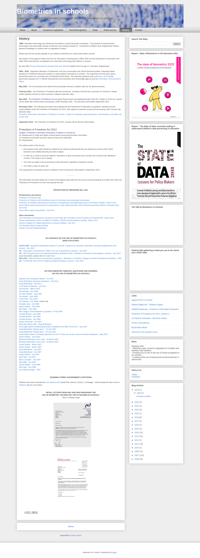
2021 (137, 406)
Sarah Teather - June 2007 (29, 337)
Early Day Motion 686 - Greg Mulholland (35, 324)
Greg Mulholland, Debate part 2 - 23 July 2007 (37, 332)
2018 (137, 417)
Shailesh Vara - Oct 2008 (29, 304)
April (139, 393)
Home (22, 30)
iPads (95, 30)
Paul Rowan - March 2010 (29, 289)
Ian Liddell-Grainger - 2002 (30, 370)
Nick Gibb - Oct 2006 (27, 362)
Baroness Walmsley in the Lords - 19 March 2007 (38, 342)
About (34, 30)
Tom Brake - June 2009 (28, 296)
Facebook (136, 377)
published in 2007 (101, 76)
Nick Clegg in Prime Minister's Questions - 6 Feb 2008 (40, 311)
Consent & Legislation (53, 30)
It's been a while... (144, 396)
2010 (137, 448)
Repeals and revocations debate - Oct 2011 (36, 279)
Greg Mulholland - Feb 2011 (30, 284)
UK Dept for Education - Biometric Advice (149, 318)
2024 (137, 390)
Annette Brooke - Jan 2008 (30, 314)
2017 (137, 421)
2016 (137, 425)
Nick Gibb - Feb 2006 (27, 367)
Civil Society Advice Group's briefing (33, 225)
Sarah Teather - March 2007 (30, 344)
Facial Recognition (78, 30)
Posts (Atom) (76, 535)
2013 (137, 436)
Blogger (114, 552)
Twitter (134, 374)
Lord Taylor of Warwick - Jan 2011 (32, 286)
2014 (137, 432)
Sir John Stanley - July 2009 (30, 294)
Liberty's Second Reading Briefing (32, 228)
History (125, 30)
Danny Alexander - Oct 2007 (30, 322)
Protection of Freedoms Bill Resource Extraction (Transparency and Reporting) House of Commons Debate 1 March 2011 (67, 203)
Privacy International (140, 323)
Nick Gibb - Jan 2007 (27, 357)
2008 (137, 451)
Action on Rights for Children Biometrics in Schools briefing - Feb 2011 (47, 223)
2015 (137, 429)
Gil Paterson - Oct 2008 (28, 301)
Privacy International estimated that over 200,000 (49, 66)
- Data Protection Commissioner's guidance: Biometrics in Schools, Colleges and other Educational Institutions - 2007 (70, 258)
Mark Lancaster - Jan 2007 (30, 360)
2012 (137, 440)
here (45, 256)
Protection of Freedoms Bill (30, 198)
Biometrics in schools (53, 11)
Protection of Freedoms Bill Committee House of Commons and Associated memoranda (54, 200)
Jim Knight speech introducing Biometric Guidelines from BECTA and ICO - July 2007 (53, 327)
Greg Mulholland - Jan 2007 (30, 349)
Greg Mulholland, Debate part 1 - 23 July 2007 (37, 329)
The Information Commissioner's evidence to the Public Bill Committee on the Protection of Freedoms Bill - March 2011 (66, 218)
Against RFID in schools (142, 300)
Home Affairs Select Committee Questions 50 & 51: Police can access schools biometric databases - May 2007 (63, 334)
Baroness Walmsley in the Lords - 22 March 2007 (38, 339)
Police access (110, 30)
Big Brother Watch (139, 327)
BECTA (38, 79)
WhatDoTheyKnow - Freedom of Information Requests (155, 309)
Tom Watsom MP (53, 382)
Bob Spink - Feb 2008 (28, 309)
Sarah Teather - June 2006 (29, 365)
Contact (138, 30)
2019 (137, 413)
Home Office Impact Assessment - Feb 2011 (36, 210)
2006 (137, 459)
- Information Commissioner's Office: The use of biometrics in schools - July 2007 (53, 251)
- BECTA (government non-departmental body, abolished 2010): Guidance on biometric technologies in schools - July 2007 (70, 253)
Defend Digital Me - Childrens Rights (147, 304)
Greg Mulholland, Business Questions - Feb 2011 (38, 281)
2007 (137, 455)
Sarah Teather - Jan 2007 (29, 354)
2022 (137, 402)
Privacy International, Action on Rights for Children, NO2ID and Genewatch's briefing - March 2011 (58, 220)
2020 (137, 410)
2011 (137, 444)
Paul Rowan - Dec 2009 (28, 291)
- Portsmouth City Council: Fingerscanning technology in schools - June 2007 (51, 261)
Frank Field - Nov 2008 (28, 299)
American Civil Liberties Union (145, 332)
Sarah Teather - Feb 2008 (29, 306)
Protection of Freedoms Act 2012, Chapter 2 (150, 314)
